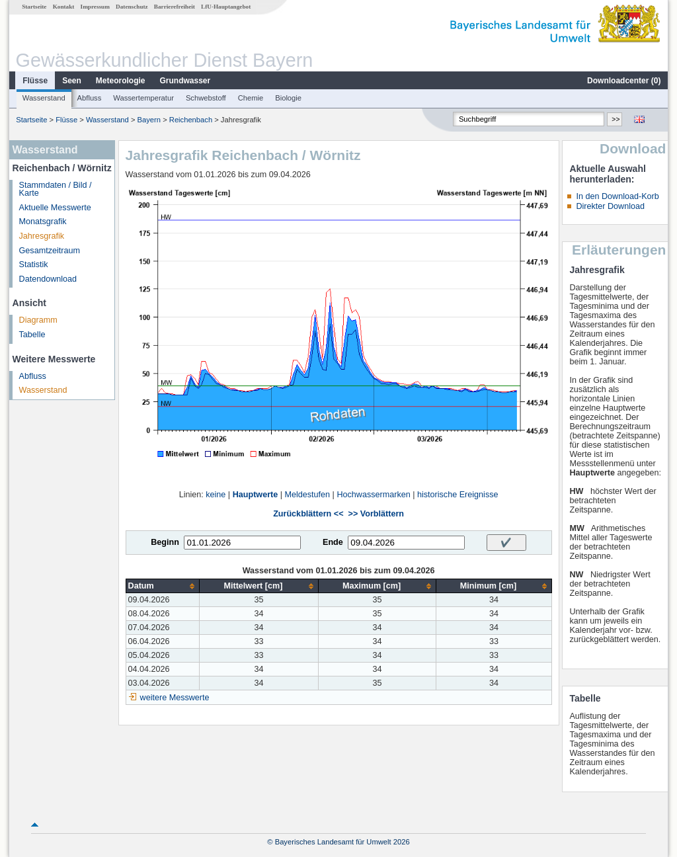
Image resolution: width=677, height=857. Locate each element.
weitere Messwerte (175, 697)
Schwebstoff (206, 98)
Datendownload (48, 279)
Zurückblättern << (308, 513)
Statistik (33, 264)
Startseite (34, 6)
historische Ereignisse (457, 494)
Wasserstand (43, 98)
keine (215, 494)
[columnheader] (163, 586)
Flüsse (35, 80)
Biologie (288, 98)
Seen (71, 80)
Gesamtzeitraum (49, 250)
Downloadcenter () (623, 80)
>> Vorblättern (376, 513)
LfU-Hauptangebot (226, 6)
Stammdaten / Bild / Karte (55, 189)
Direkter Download (610, 206)
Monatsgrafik (43, 221)
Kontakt (64, 6)
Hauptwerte (255, 494)
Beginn (165, 542)
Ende (333, 542)
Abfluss (89, 98)
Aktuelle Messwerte (55, 207)
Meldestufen (308, 494)
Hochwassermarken (373, 494)
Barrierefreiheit (174, 6)
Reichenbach (190, 120)
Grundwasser (185, 80)
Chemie (251, 98)
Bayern (149, 120)
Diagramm (38, 320)
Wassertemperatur (143, 98)
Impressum (95, 6)
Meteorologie (120, 80)
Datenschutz (132, 6)
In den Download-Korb (617, 196)
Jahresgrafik (42, 236)
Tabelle (32, 334)
